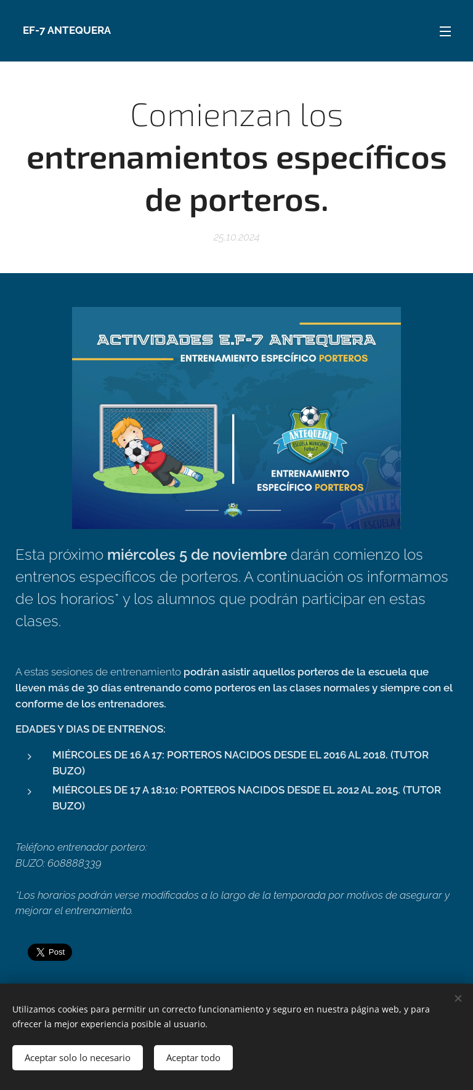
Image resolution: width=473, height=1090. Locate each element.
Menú (445, 31)
